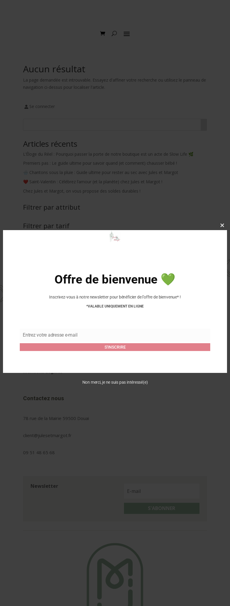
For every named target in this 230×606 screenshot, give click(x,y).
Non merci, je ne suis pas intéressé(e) (115, 382)
